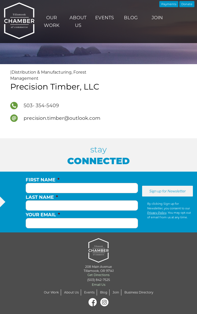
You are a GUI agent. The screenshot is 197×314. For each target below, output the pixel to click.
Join (157, 18)
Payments (168, 4)
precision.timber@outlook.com (62, 118)
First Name (43, 180)
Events (104, 18)
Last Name (42, 197)
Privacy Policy (156, 212)
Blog (131, 18)
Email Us (98, 285)
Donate (186, 4)
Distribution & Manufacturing (42, 72)
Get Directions (98, 275)
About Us (78, 21)
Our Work (52, 21)
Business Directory (138, 292)
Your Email (43, 215)
